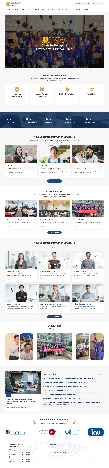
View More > (17, 101)
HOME (8, 9)
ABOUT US (16, 9)
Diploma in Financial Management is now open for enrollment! (59, 394)
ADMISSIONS (35, 9)
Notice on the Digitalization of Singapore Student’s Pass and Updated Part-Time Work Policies (21, 401)
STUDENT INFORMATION (48, 9)
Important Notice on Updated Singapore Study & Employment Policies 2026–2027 (65, 382)
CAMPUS (60, 9)
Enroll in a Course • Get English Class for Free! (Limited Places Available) (62, 398)
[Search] (82, 4)
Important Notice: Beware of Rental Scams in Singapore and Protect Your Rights (64, 386)
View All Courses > (54, 181)
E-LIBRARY (85, 9)
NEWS (68, 9)
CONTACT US (76, 9)
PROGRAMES (25, 9)
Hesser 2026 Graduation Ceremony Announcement (56, 390)
